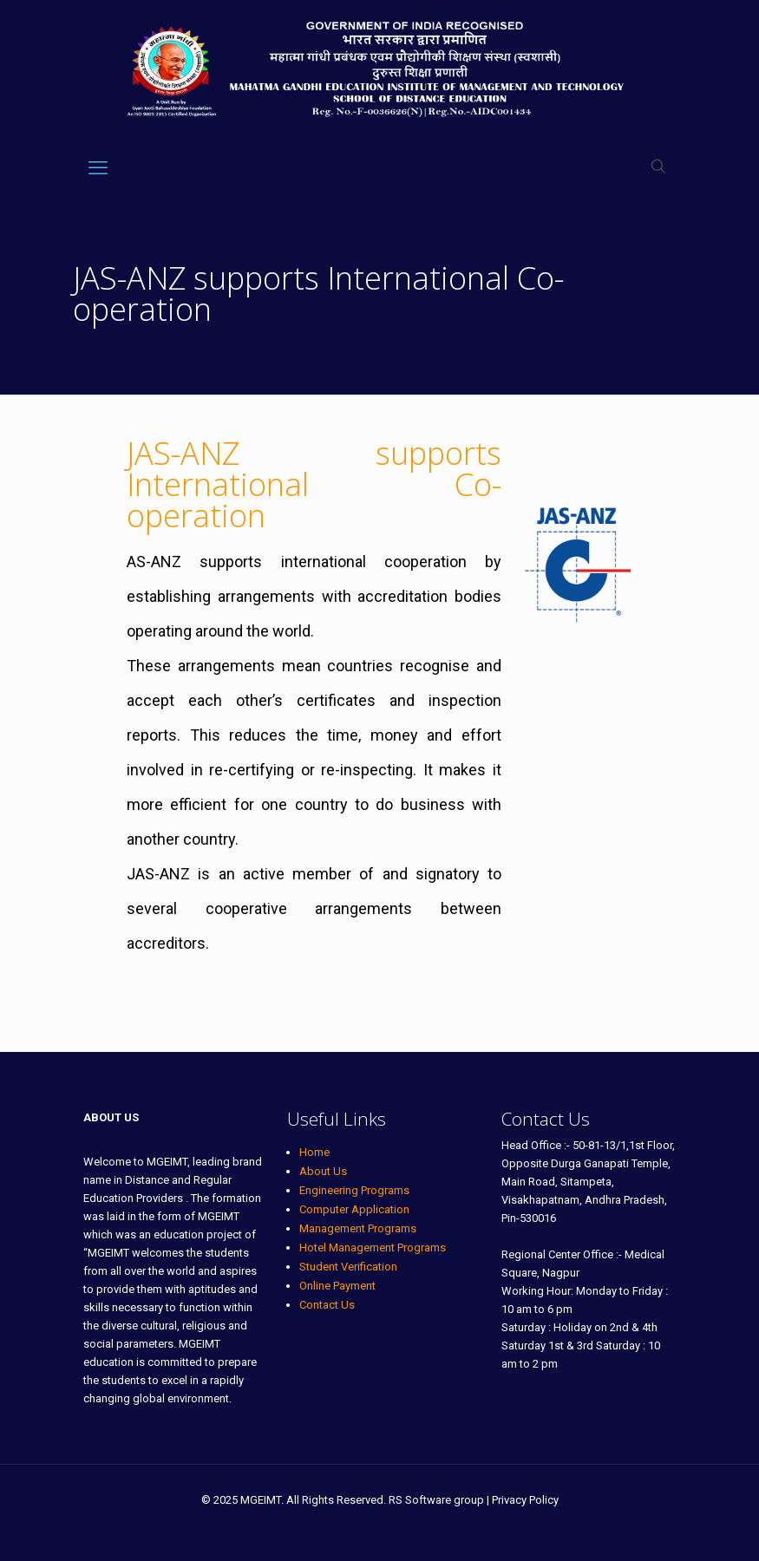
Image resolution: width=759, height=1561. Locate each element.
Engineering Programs (354, 1190)
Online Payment (337, 1285)
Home (314, 1152)
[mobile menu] (98, 168)
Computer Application (354, 1209)
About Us (323, 1171)
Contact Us (327, 1304)
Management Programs (357, 1228)
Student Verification (348, 1266)
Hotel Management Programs (372, 1247)
